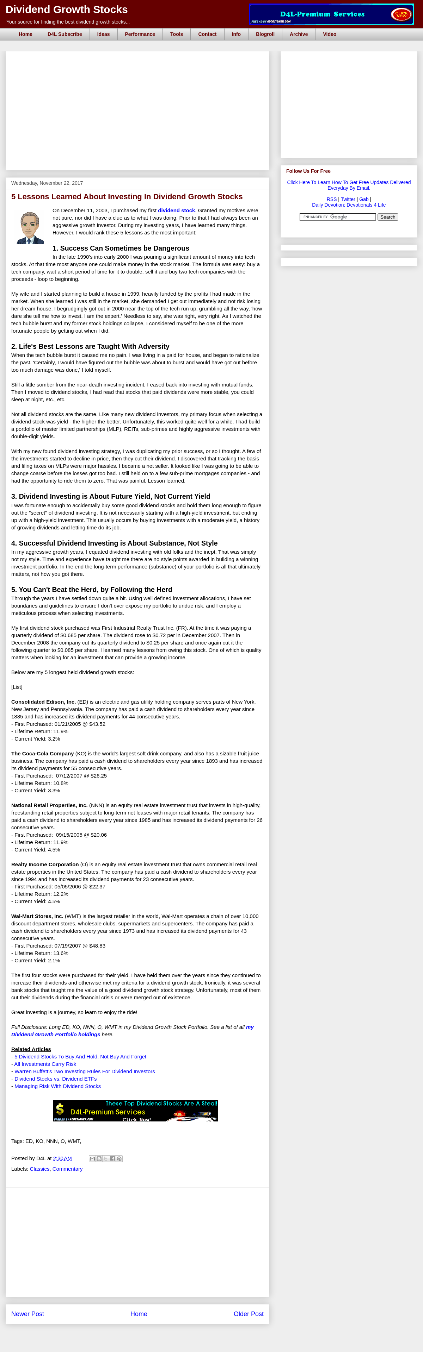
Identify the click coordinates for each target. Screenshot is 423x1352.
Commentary (68, 1169)
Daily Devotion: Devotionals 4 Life (349, 205)
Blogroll (265, 34)
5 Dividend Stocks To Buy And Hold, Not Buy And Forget (80, 1056)
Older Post (249, 1314)
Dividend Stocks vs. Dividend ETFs (55, 1079)
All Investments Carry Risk (45, 1064)
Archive (299, 34)
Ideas (103, 34)
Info (236, 34)
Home (25, 34)
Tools (176, 34)
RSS (332, 199)
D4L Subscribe (65, 34)
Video (329, 34)
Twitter (348, 199)
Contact (207, 34)
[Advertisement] (139, 59)
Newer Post (27, 1314)
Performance (140, 34)
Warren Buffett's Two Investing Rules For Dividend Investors (84, 1071)
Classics (40, 1169)
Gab (363, 199)
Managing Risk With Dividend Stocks (57, 1086)
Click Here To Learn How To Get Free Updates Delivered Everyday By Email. (349, 185)
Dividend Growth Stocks (67, 9)
